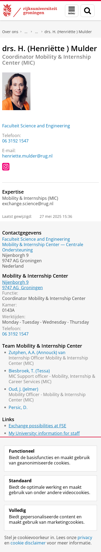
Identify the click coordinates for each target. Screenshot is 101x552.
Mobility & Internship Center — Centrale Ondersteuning (42, 247)
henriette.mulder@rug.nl (27, 156)
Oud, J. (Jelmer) (23, 389)
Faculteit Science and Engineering (36, 126)
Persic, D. (18, 407)
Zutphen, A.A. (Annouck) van (37, 352)
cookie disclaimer (28, 543)
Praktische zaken (26, 31)
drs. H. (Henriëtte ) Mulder (68, 31)
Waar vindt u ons (36, 31)
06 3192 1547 (15, 141)
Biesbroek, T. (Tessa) (29, 371)
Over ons (10, 31)
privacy (85, 537)
